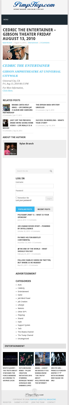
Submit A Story (21, 402)
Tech (19, 329)
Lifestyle (21, 305)
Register (7, 402)
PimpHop (21, 315)
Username (19, 182)
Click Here (8, 90)
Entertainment (33, 43)
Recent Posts (44, 209)
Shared (20, 318)
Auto (20, 285)
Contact (51, 402)
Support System (24, 325)
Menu (5, 20)
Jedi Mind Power (24, 298)
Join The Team (37, 402)
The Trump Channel (25, 335)
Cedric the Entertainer (26, 66)
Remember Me (23, 198)
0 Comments (44, 43)
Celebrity (21, 288)
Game (20, 295)
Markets (21, 308)
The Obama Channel (25, 332)
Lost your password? (24, 200)
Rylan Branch (7, 43)
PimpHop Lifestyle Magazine (43, 399)
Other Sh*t (22, 312)
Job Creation (22, 302)
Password (19, 191)
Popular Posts (25, 209)
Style (20, 322)
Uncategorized (23, 339)
